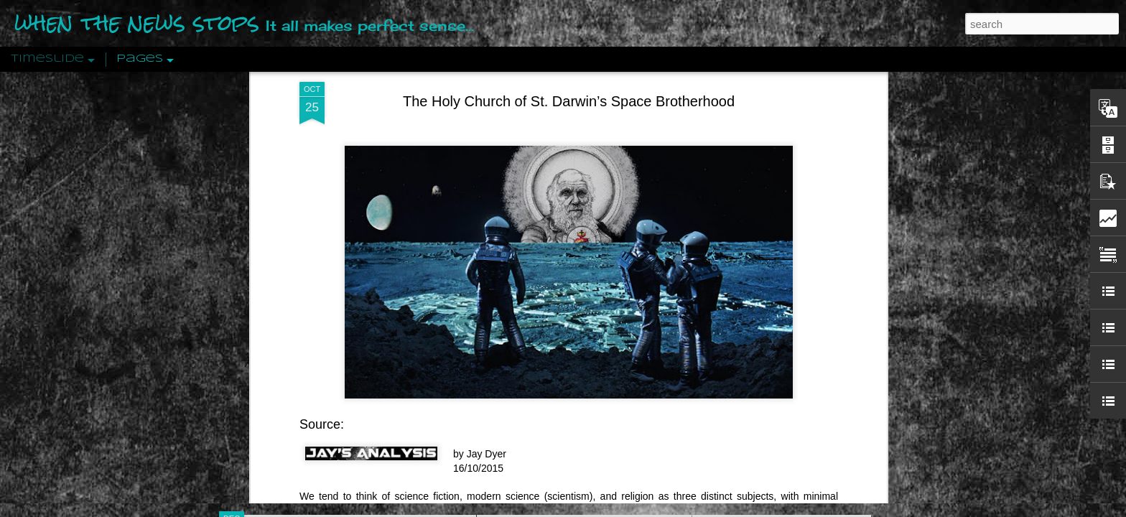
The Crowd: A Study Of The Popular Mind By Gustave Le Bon (840, 357)
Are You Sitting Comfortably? (570, 367)
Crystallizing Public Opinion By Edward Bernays (810, 331)
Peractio (283, 333)
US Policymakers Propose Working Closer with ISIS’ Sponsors (843, 432)
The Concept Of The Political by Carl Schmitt (803, 256)
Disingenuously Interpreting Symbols (785, 231)
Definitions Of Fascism (754, 281)
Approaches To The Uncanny (768, 306)
